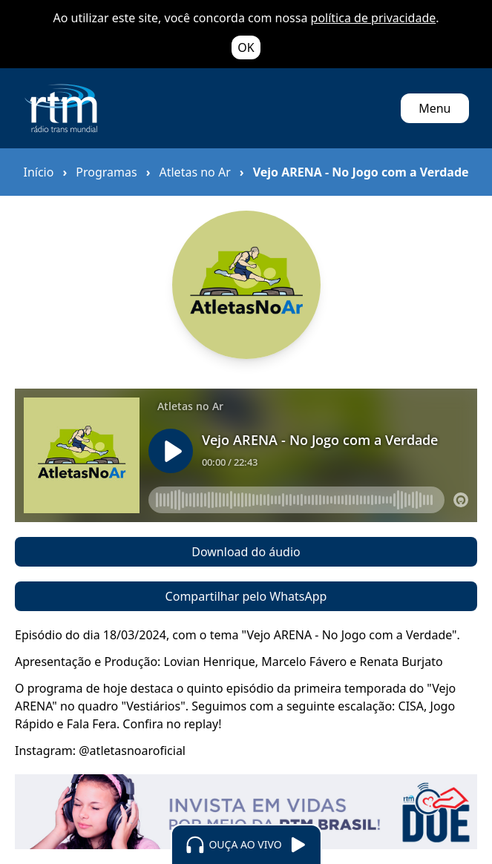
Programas (106, 172)
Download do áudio (245, 552)
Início (39, 172)
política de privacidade (373, 18)
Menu (434, 108)
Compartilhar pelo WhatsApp (246, 596)
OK (245, 47)
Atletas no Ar (194, 172)
